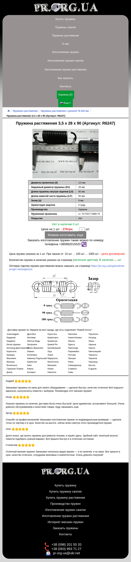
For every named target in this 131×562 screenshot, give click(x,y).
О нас (65, 43)
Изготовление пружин (65, 52)
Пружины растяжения (65, 35)
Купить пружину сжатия (65, 491)
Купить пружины (66, 19)
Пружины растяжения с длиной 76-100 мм (65, 111)
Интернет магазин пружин (65, 522)
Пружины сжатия (65, 27)
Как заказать (65, 78)
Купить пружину (65, 485)
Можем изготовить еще (65, 235)
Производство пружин (65, 503)
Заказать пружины (65, 528)
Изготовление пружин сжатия (65, 60)
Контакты (65, 86)
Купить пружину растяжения (65, 497)
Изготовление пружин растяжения (66, 69)
